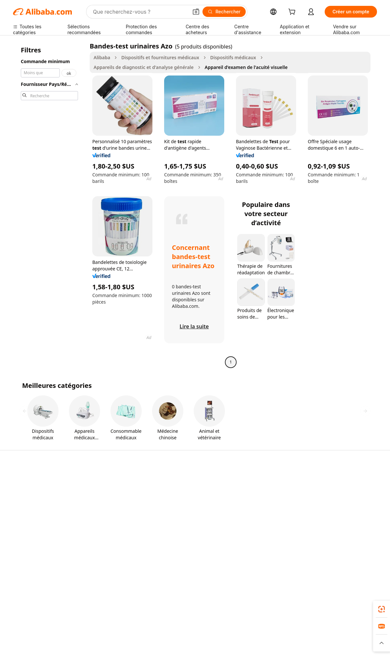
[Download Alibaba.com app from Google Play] (355, 601)
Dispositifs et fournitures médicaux (160, 57)
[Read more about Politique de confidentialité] (265, 643)
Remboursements (32, 523)
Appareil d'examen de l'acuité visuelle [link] (246, 67)
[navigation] (49, 205)
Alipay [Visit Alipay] (184, 630)
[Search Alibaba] (140, 11)
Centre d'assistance (33, 480)
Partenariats (250, 517)
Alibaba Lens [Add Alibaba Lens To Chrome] (44, 598)
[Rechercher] (224, 12)
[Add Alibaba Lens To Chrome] (108, 601)
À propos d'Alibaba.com (337, 487)
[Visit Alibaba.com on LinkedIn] (325, 550)
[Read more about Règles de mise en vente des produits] (138, 643)
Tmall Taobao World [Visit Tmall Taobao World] (150, 630)
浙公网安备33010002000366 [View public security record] (288, 658)
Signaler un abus (31, 535)
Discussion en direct (34, 492)
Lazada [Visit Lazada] (204, 630)
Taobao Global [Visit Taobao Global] (233, 630)
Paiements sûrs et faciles (114, 487)
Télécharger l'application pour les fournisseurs (269, 532)
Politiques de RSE (330, 499)
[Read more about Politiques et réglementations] (37, 643)
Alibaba (102, 57)
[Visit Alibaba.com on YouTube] (354, 550)
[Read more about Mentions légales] (84, 643)
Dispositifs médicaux (233, 57)
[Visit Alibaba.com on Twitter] (334, 550)
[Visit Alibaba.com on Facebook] (315, 550)
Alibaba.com (150, 604)
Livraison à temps (106, 512)
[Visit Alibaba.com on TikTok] (364, 550)
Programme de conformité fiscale (190, 515)
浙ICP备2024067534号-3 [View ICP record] (352, 658)
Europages (306, 630)
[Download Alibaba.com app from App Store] (307, 601)
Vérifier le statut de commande (33, 507)
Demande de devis (182, 487)
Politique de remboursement (118, 499)
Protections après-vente (113, 524)
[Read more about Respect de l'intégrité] (359, 643)
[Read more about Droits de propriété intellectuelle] (206, 643)
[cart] (293, 12)
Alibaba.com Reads (182, 530)
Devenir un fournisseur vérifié (269, 504)
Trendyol (279, 630)
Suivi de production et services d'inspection (120, 539)
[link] (381, 609)
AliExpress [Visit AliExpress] (85, 630)
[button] (196, 12)
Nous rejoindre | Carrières (340, 524)
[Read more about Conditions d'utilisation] (314, 643)
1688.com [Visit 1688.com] (112, 630)
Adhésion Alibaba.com (186, 499)
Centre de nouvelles (333, 512)
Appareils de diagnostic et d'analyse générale (144, 67)
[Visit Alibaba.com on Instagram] (344, 550)
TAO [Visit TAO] (259, 630)
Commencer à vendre (260, 480)
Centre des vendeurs (259, 492)
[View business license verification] (253, 658)
